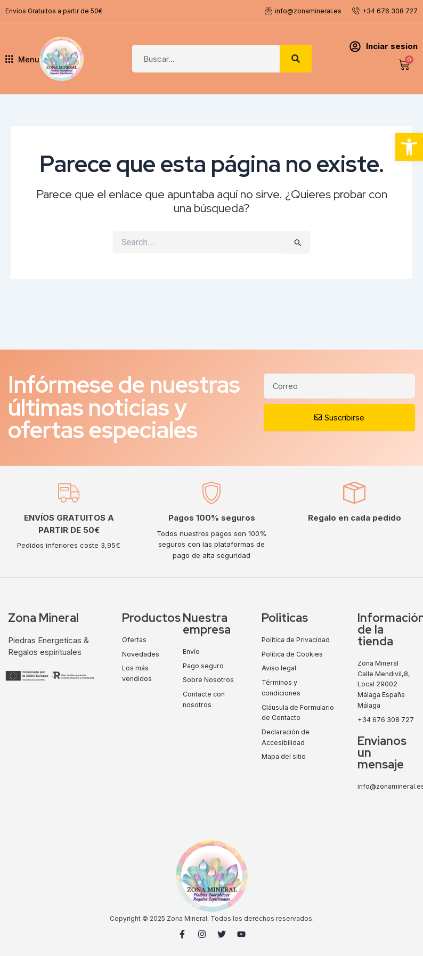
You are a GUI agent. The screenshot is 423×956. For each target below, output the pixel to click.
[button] (409, 147)
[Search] (296, 58)
